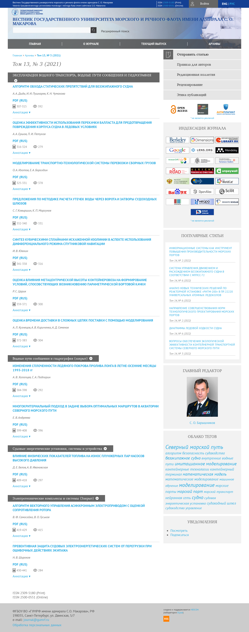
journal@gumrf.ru (36, 620)
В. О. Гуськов (41, 517)
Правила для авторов (194, 64)
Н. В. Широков (21, 557)
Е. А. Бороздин (38, 170)
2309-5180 (168, 2)
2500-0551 (168, 5)
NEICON (195, 609)
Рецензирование (190, 85)
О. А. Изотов (21, 170)
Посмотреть (179, 530)
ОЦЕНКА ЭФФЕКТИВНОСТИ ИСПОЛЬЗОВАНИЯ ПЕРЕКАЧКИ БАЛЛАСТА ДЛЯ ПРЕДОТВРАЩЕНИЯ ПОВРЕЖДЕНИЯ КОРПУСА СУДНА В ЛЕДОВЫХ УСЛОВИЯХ (82, 124)
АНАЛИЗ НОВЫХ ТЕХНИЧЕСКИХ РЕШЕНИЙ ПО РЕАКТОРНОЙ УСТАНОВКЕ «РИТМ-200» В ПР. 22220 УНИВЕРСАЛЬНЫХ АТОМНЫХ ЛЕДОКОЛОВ (201, 291)
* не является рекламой (202, 118)
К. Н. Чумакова (56, 93)
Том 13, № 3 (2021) (49, 55)
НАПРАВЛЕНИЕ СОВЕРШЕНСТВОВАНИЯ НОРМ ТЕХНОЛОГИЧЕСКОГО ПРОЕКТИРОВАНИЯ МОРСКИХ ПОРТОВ (201, 311)
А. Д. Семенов (60, 327)
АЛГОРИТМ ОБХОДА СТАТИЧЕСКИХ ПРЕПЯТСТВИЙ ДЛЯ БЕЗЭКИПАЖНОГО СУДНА (73, 86)
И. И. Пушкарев (36, 93)
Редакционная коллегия (196, 75)
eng (224, 4)
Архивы (214, 44)
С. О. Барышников (202, 423)
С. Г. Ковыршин (22, 210)
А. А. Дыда (19, 93)
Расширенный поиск (115, 31)
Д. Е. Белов (19, 467)
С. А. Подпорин (41, 377)
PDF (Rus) (20, 100)
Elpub (180, 612)
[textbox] (52, 30)
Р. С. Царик (19, 291)
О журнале (91, 44)
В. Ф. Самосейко (23, 517)
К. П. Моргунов (41, 210)
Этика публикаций (191, 95)
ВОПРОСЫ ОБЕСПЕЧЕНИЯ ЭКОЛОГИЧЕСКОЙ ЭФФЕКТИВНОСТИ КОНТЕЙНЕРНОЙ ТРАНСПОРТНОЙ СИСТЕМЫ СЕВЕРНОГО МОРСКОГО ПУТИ (202, 344)
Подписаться (179, 535)
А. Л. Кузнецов (21, 327)
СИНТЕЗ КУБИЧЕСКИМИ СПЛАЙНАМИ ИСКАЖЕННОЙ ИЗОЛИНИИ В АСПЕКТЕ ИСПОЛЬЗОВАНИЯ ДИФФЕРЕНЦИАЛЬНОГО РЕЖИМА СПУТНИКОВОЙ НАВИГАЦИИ (82, 241)
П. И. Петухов (37, 134)
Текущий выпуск (153, 44)
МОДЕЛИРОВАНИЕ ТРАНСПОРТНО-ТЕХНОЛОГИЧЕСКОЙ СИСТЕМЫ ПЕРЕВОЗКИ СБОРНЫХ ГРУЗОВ (84, 163)
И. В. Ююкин (20, 251)
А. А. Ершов (20, 134)
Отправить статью (193, 54)
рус (232, 4)
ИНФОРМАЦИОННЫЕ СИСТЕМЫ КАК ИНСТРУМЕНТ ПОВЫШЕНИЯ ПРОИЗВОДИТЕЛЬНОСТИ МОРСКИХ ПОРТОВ (200, 251)
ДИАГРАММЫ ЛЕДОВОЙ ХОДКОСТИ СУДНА (195, 328)
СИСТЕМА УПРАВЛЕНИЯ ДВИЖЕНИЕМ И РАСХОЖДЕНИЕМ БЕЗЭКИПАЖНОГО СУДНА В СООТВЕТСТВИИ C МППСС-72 (196, 271)
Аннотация (20, 112)
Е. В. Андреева (21, 417)
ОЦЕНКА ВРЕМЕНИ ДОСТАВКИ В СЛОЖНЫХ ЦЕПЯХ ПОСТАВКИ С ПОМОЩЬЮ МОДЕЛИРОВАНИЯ (83, 320)
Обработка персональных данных (37, 625)
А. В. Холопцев (22, 377)
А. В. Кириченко (41, 327)
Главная (35, 44)
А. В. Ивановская (37, 467)
